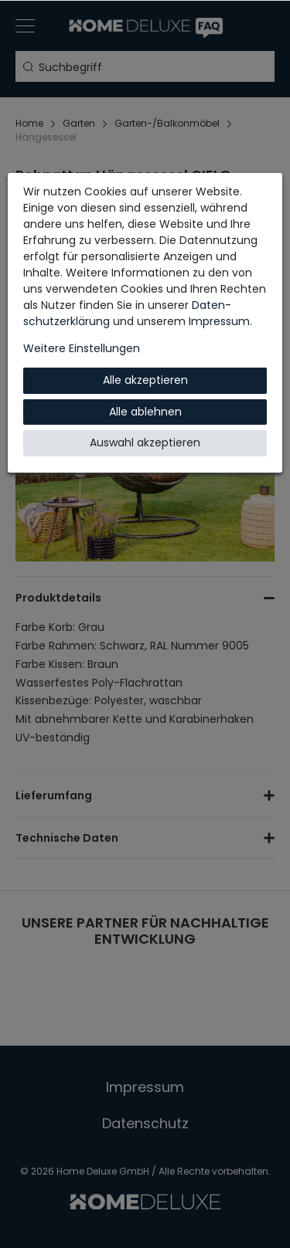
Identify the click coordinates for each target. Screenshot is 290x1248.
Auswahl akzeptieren (145, 442)
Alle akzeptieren (145, 380)
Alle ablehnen (145, 411)
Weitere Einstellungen (81, 348)
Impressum (219, 321)
